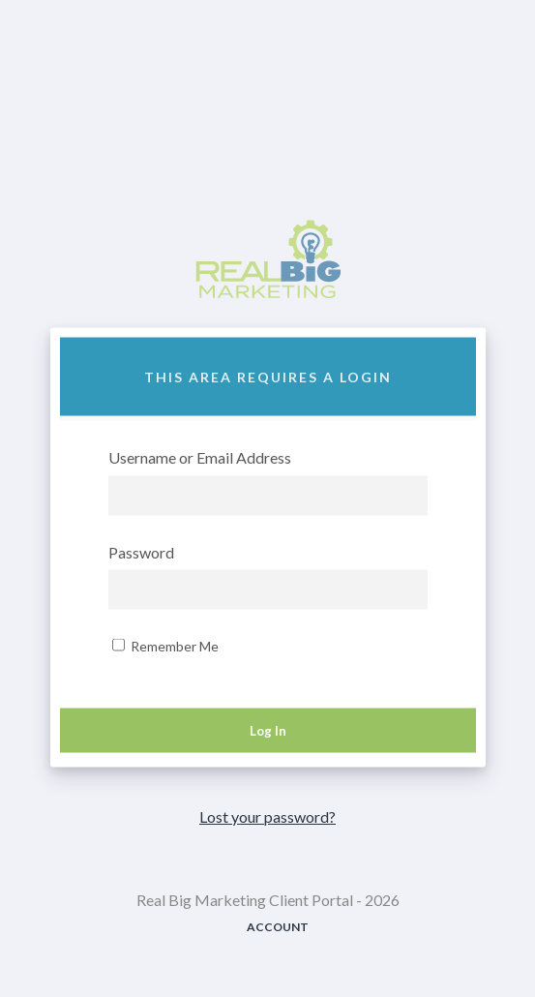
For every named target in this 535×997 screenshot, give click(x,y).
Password (141, 552)
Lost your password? (267, 816)
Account (278, 927)
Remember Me (165, 646)
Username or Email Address (199, 457)
